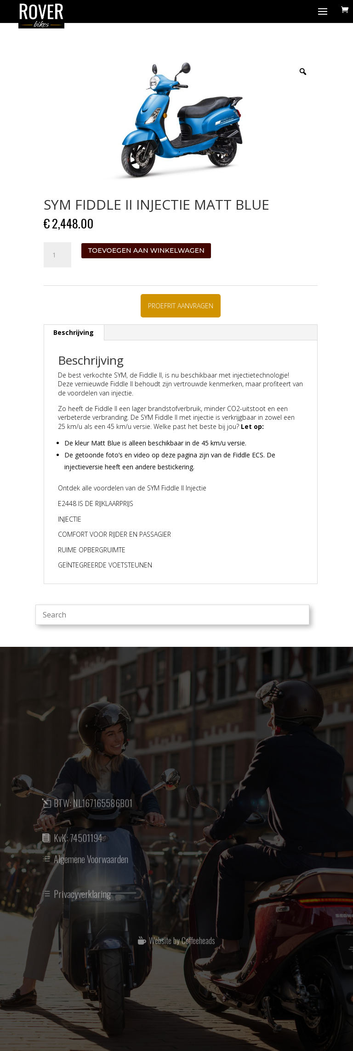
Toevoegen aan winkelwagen (146, 250)
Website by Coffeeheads (182, 947)
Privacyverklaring (82, 901)
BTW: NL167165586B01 (93, 810)
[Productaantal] (57, 255)
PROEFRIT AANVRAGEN (180, 305)
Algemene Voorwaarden (91, 866)
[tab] (73, 332)
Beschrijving (73, 332)
